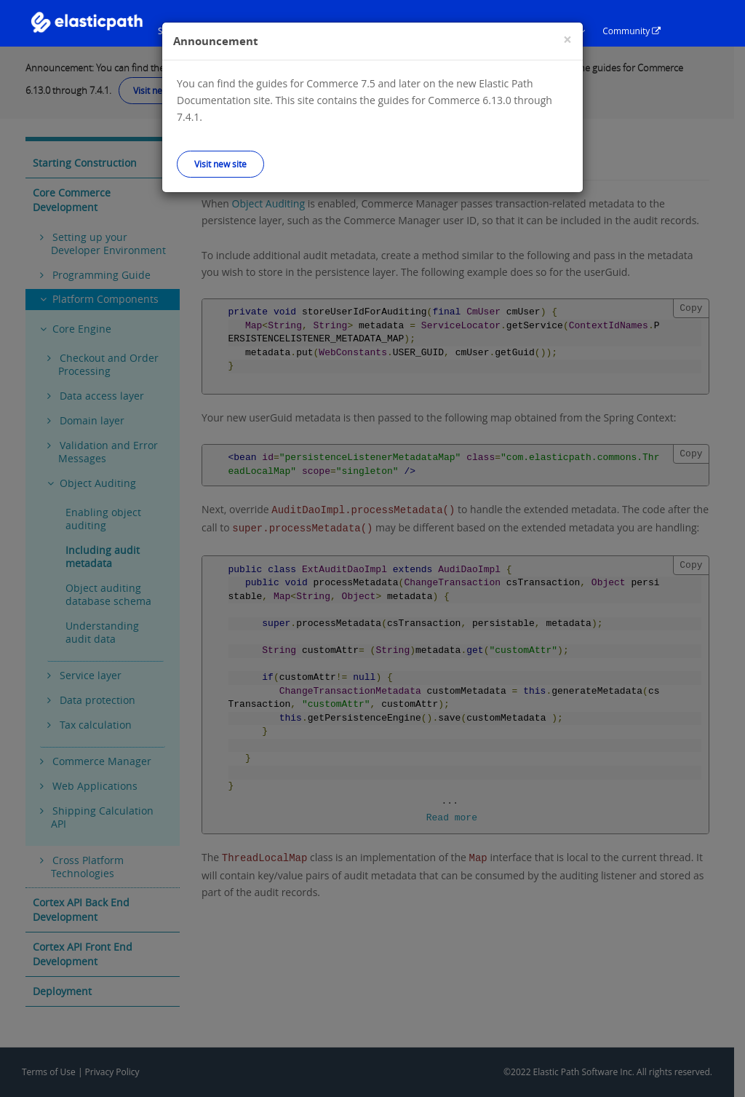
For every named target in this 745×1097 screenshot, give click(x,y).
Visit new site (220, 164)
